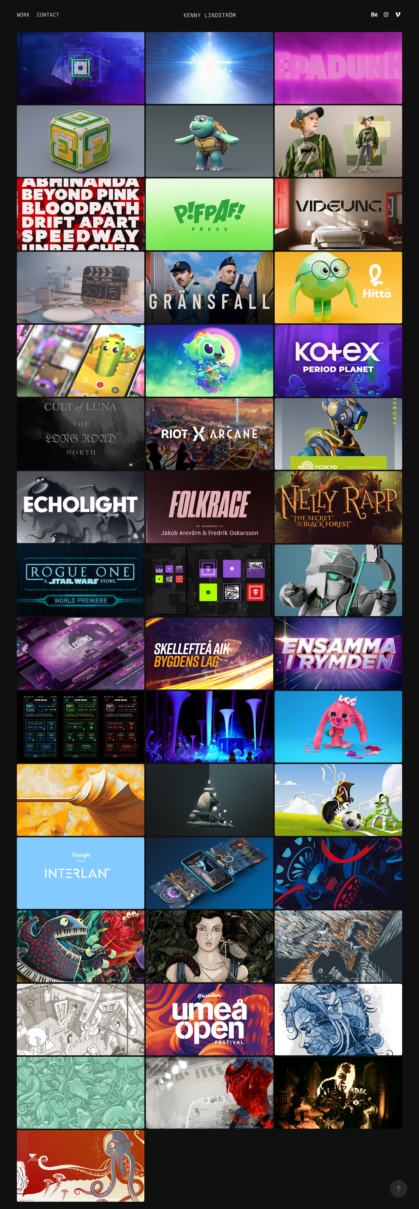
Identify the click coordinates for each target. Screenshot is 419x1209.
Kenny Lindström (209, 14)
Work (23, 14)
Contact (48, 14)
